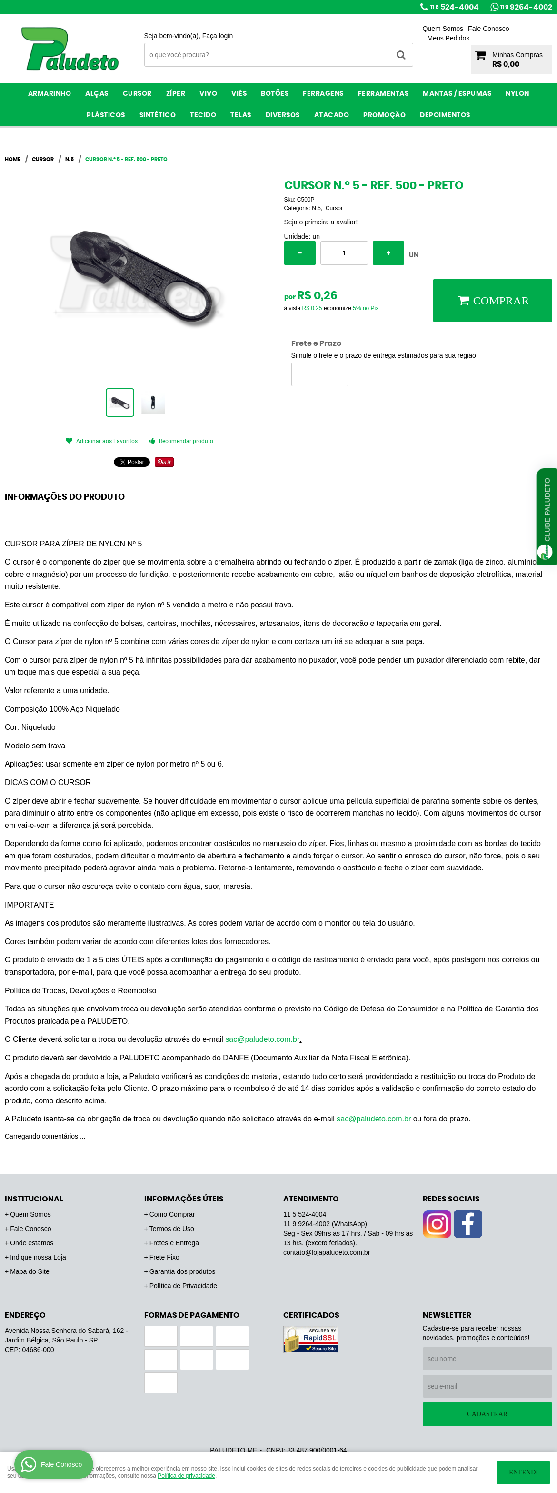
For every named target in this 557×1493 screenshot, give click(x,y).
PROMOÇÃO (384, 115)
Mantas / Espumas (457, 94)
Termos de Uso (171, 1228)
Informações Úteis (184, 1199)
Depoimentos (445, 115)
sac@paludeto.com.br (262, 1039)
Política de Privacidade (183, 1286)
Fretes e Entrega (174, 1243)
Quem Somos (443, 28)
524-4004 (454, 7)
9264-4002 (526, 7)
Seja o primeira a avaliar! (321, 222)
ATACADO (331, 115)
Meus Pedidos (449, 38)
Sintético (157, 115)
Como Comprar (172, 1214)
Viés (239, 94)
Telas (240, 115)
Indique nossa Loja (38, 1257)
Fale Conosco (488, 28)
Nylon (517, 94)
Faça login (217, 36)
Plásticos (106, 115)
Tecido (203, 115)
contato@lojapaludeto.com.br (326, 1252)
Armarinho (49, 94)
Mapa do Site (30, 1271)
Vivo (208, 94)
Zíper (176, 94)
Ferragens (323, 94)
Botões (274, 94)
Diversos (283, 115)
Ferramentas (383, 94)
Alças (97, 94)
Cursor (137, 94)
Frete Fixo (164, 1257)
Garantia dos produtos (182, 1271)
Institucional (34, 1199)
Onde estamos (31, 1243)
